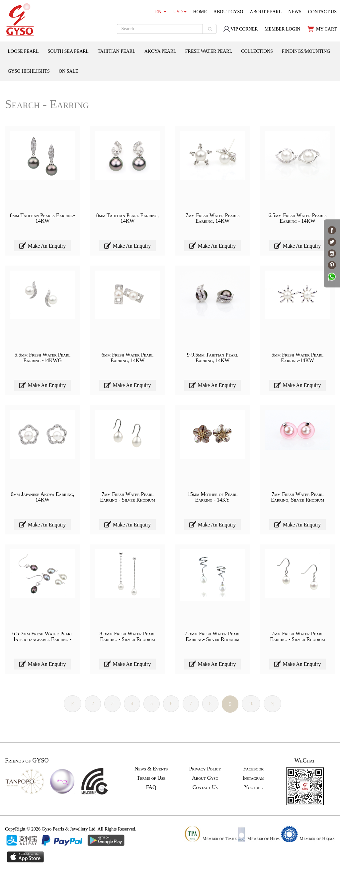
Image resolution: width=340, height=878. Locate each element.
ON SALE (68, 71)
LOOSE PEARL (23, 51)
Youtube (253, 787)
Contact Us (205, 787)
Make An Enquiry (42, 245)
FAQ (151, 787)
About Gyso (205, 778)
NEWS (294, 11)
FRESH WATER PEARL (208, 51)
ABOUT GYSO (228, 11)
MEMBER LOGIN (282, 29)
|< (72, 703)
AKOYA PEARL (160, 51)
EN (160, 11)
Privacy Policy (205, 768)
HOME (200, 11)
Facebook (253, 768)
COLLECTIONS (257, 51)
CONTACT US (322, 11)
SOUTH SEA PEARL (68, 51)
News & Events (151, 768)
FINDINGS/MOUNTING (306, 51)
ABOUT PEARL (266, 11)
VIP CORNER (240, 29)
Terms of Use (151, 778)
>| (272, 703)
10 (251, 703)
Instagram (253, 778)
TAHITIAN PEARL (116, 51)
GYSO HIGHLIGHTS (29, 71)
